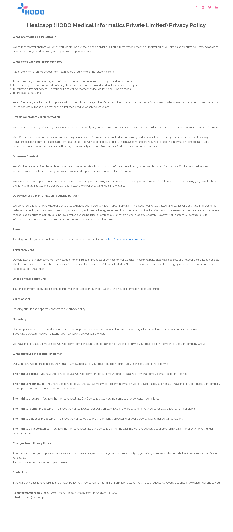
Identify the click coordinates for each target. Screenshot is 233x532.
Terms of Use (20, 520)
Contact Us (59, 520)
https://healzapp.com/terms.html (126, 239)
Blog (72, 520)
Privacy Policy (40, 520)
